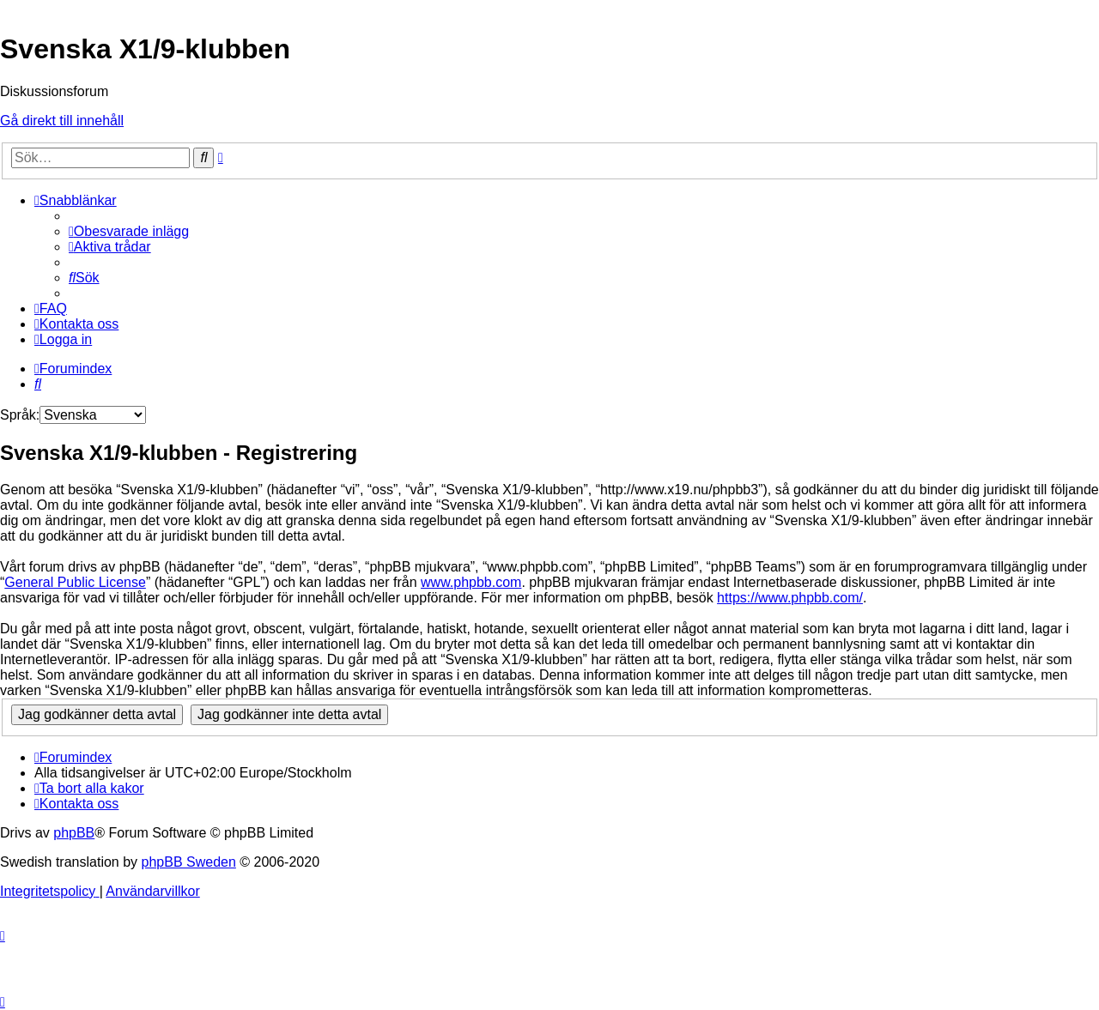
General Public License (75, 582)
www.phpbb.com (471, 582)
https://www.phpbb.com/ (790, 597)
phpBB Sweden (189, 862)
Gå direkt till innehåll (62, 120)
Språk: (19, 415)
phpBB (73, 833)
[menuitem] (129, 231)
